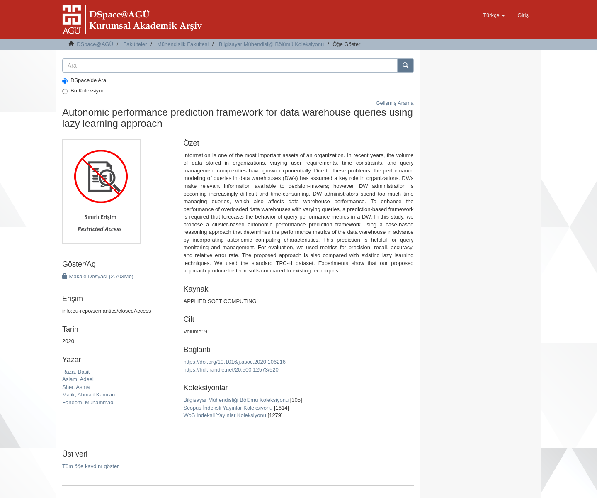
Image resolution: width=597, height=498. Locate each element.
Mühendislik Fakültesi (183, 44)
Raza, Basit (76, 372)
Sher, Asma (76, 387)
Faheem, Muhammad (88, 402)
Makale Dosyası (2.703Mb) (97, 276)
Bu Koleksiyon (83, 90)
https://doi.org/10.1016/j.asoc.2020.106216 (234, 362)
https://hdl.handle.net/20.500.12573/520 (230, 370)
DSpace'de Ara (84, 80)
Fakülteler (135, 44)
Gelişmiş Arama (394, 103)
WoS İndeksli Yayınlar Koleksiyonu (224, 415)
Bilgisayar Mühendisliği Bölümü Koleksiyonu (271, 44)
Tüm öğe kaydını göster (90, 466)
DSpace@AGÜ (95, 44)
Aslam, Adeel (78, 379)
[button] (494, 15)
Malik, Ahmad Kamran (88, 394)
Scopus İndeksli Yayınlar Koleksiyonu (227, 408)
